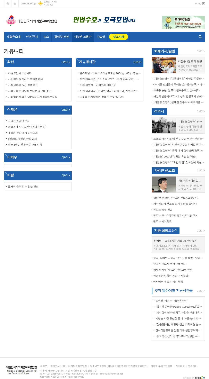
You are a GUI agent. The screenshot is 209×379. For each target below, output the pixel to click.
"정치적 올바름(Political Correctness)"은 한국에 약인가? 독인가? (179, 306)
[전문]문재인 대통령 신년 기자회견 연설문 (179, 324)
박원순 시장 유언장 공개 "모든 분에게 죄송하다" (179, 318)
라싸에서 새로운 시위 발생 (168, 281)
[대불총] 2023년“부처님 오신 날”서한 (174, 156)
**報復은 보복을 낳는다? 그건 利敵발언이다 (33, 97)
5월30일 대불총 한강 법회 (22, 139)
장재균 (12, 109)
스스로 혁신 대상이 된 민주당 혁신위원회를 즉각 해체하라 (179, 139)
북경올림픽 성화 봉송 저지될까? (171, 276)
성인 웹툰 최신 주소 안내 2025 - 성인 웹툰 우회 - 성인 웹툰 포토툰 (110, 79)
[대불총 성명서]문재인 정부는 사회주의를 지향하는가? (179, 102)
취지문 (43, 366)
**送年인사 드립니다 (20, 73)
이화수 (12, 157)
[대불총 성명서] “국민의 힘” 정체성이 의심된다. (179, 162)
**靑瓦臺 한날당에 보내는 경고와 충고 (29, 91)
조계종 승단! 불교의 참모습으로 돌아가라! (176, 90)
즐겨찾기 (14, 3)
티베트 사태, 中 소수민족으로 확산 (172, 270)
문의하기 (192, 366)
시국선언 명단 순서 (19, 121)
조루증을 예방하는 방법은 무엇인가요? (101, 97)
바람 (10, 175)
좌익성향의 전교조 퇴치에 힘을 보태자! (175, 204)
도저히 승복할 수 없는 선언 (23, 186)
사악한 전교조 (164, 170)
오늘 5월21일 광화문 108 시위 (25, 144)
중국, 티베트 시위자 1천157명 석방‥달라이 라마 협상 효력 (179, 258)
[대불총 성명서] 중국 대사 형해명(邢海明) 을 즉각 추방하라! (179, 150)
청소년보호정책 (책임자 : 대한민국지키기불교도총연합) (118, 366)
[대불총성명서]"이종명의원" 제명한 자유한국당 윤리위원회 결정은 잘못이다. (179, 78)
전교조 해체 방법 (162, 209)
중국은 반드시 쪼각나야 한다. (169, 264)
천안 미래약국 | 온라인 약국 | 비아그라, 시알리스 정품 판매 (110, 91)
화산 (10, 61)
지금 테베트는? (165, 230)
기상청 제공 (48, 4)
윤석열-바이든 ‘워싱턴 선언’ (171, 301)
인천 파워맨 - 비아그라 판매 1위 (98, 85)
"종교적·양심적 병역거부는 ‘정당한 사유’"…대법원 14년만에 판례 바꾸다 (179, 336)
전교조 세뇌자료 (162, 221)
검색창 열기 (199, 37)
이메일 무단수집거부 (161, 366)
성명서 (159, 111)
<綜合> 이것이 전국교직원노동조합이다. (176, 198)
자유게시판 (87, 61)
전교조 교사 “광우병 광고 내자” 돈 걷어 (175, 215)
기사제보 (180, 366)
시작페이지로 (7, 3)
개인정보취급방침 (77, 366)
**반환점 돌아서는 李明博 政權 (25, 79)
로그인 (198, 3)
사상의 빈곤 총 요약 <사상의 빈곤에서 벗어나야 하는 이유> (179, 96)
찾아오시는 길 (57, 366)
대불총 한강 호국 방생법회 (23, 133)
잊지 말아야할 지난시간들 (173, 290)
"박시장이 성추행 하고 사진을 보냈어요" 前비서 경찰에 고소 (179, 312)
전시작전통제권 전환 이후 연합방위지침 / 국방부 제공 (179, 330)
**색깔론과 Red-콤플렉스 (22, 85)
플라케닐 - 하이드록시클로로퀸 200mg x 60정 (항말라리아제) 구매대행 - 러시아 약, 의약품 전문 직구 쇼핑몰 (110, 73)
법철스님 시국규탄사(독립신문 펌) (27, 127)
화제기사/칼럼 (164, 51)
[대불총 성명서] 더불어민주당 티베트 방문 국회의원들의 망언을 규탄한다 (179, 144)
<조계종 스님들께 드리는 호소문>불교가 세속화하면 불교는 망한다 (179, 84)
